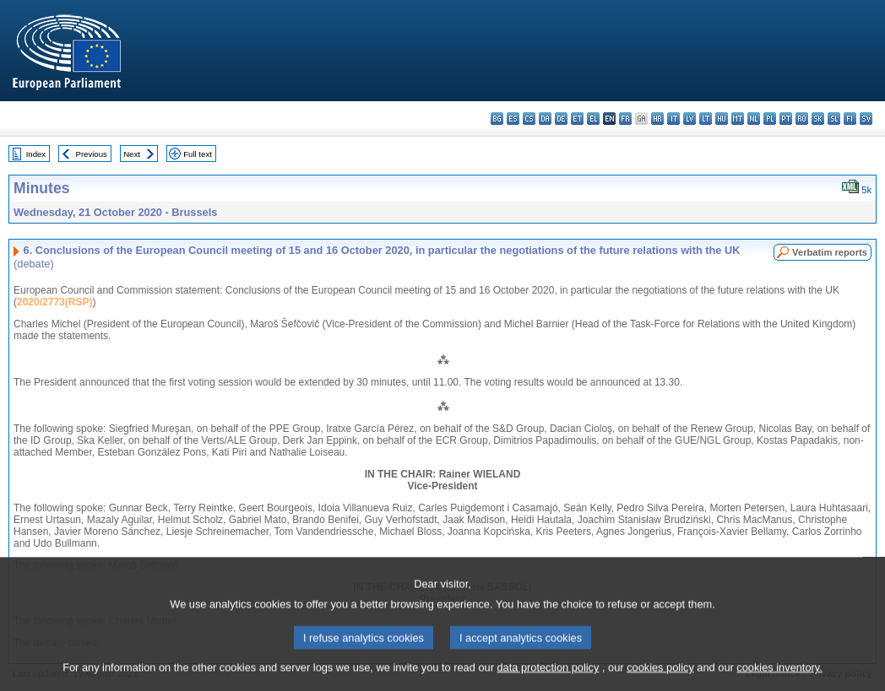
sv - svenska (866, 118)
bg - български (497, 118)
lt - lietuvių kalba (705, 118)
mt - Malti (737, 118)
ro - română (801, 118)
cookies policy (660, 678)
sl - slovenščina (834, 118)
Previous (91, 154)
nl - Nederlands (753, 118)
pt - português (785, 118)
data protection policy (548, 678)
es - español (513, 118)
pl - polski (769, 118)
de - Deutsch (561, 118)
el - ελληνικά (593, 118)
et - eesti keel (577, 118)
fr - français (625, 118)
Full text (197, 154)
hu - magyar (721, 118)
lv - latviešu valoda (689, 118)
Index (36, 154)
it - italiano (673, 118)
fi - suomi (850, 118)
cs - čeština (529, 118)
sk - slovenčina (818, 118)
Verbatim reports (829, 252)
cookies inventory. (779, 678)
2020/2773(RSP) (54, 302)
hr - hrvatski (657, 118)
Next (131, 154)
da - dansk (545, 118)
